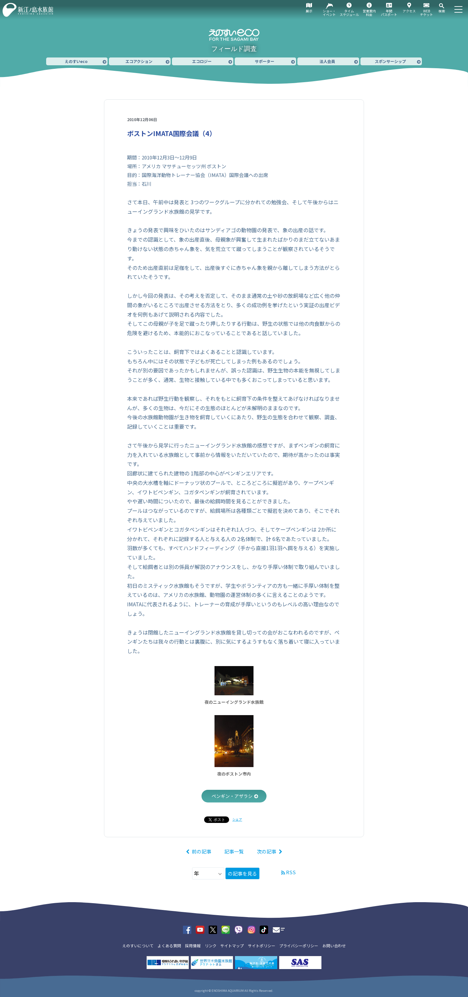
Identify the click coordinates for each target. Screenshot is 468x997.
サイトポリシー (261, 945)
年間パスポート (389, 12)
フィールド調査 (234, 48)
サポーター (264, 61)
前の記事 (201, 851)
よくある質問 (169, 945)
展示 (309, 10)
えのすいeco (76, 61)
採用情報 (193, 945)
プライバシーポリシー (298, 945)
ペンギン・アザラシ (232, 796)
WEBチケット (426, 12)
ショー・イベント (329, 12)
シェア (237, 819)
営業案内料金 (369, 12)
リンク (210, 945)
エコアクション (138, 61)
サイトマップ (232, 945)
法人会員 (327, 61)
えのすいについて (137, 945)
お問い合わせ (334, 945)
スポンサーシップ (390, 61)
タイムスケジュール (349, 12)
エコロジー (202, 61)
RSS (291, 872)
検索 (441, 10)
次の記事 (266, 851)
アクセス (409, 10)
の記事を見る (242, 873)
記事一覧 (234, 851)
